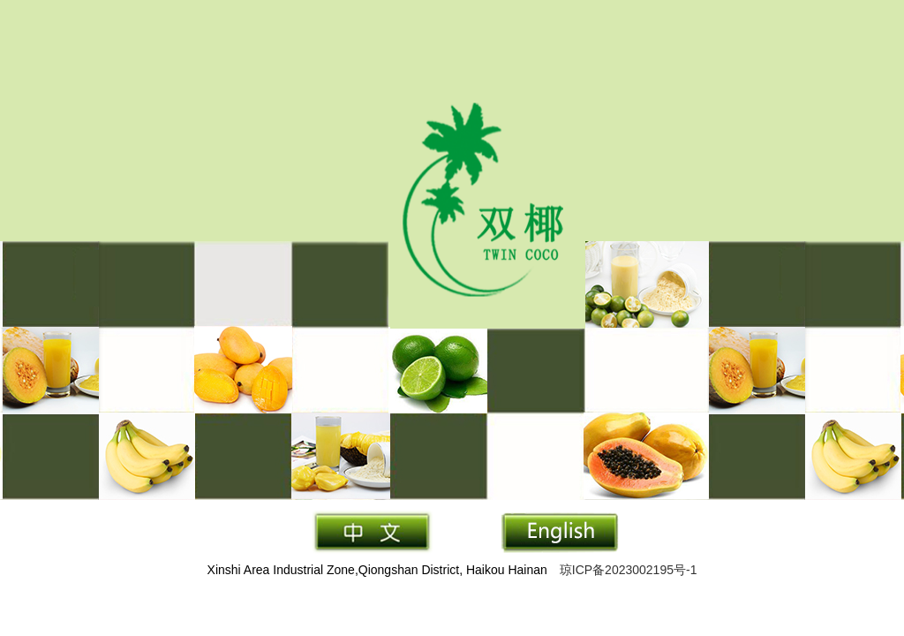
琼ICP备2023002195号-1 (628, 570)
